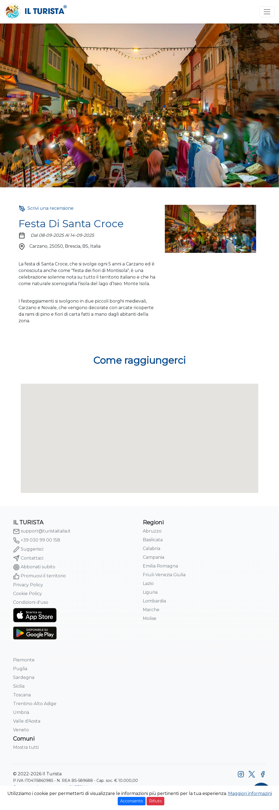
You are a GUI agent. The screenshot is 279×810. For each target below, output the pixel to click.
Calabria (151, 548)
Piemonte (24, 660)
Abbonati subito (34, 567)
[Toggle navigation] (267, 11)
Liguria (150, 592)
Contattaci (28, 558)
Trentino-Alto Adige (34, 703)
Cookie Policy (27, 593)
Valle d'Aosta (26, 721)
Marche (151, 609)
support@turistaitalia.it (42, 531)
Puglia (20, 668)
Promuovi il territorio (39, 576)
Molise (149, 618)
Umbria (21, 712)
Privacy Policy (28, 584)
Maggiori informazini (250, 793)
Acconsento (131, 801)
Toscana (22, 694)
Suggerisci (28, 549)
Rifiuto (155, 801)
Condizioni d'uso (30, 602)
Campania (153, 557)
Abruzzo (152, 531)
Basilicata (153, 539)
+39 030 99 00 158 (36, 540)
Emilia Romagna (160, 566)
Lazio (148, 583)
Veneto (21, 729)
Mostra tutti (26, 747)
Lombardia (154, 601)
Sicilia (19, 686)
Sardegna (23, 677)
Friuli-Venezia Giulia (164, 574)
